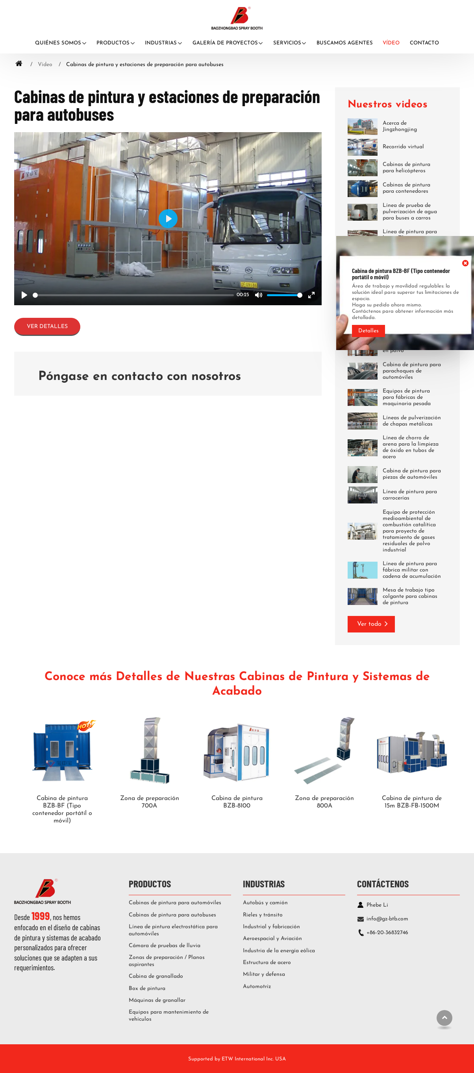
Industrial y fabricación (271, 927)
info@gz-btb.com (387, 919)
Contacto (424, 43)
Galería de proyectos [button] (225, 43)
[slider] (133, 295)
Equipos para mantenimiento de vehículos (169, 1015)
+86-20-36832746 (387, 933)
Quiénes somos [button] (58, 43)
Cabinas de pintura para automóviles (175, 903)
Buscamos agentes (345, 43)
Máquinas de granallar (157, 1000)
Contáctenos (383, 883)
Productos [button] (113, 43)
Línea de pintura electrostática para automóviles (173, 930)
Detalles (368, 331)
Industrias (264, 883)
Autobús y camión (265, 903)
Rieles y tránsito (263, 915)
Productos (150, 883)
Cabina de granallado (156, 976)
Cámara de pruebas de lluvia (164, 946)
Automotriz (257, 987)
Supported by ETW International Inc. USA (237, 1059)
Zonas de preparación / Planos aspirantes (167, 961)
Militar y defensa (264, 974)
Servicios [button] (287, 43)
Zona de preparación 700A (149, 802)
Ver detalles (47, 327)
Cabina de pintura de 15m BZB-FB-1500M (412, 802)
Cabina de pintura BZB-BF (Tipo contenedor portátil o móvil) (62, 809)
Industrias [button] (161, 43)
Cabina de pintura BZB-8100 (237, 802)
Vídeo (391, 43)
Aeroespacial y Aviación (272, 939)
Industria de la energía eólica (279, 951)
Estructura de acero (267, 963)
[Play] (24, 295)
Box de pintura (147, 989)
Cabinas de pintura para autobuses (172, 915)
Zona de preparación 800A (324, 802)
